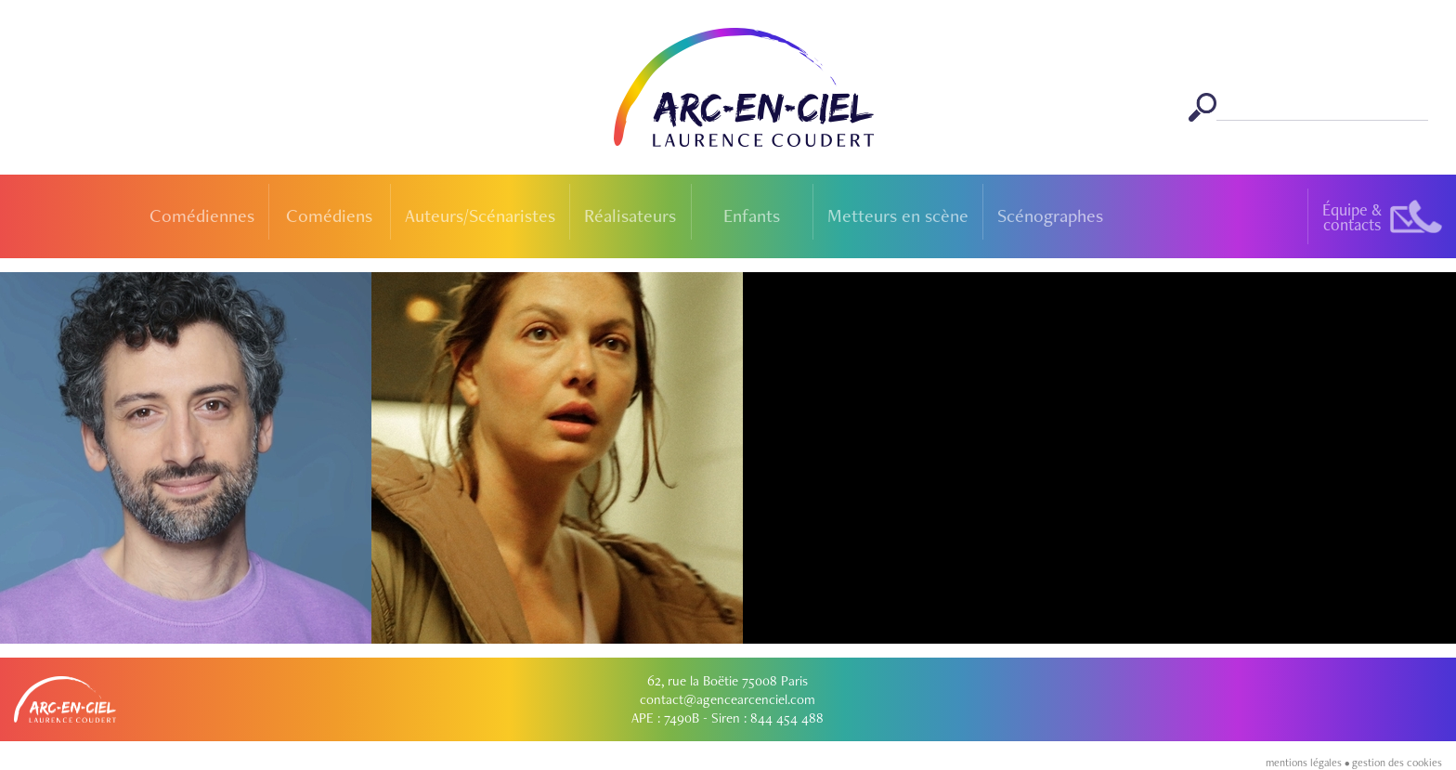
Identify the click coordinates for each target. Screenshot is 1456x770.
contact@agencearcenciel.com (727, 699)
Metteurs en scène (897, 215)
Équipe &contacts (1352, 217)
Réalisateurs (630, 215)
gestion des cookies (1397, 762)
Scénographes (1050, 215)
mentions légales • (1309, 762)
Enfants (751, 215)
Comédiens (329, 215)
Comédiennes (202, 215)
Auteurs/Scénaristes (480, 215)
